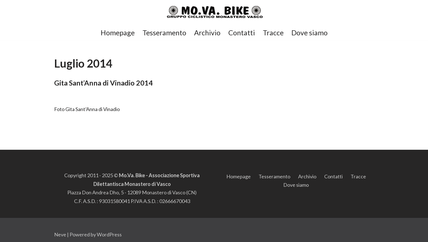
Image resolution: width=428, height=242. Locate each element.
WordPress (109, 234)
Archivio (207, 32)
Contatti (241, 32)
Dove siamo (309, 32)
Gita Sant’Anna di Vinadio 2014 (103, 83)
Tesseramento (164, 32)
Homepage (118, 32)
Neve (60, 234)
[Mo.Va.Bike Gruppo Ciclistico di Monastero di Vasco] (214, 12)
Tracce (273, 32)
